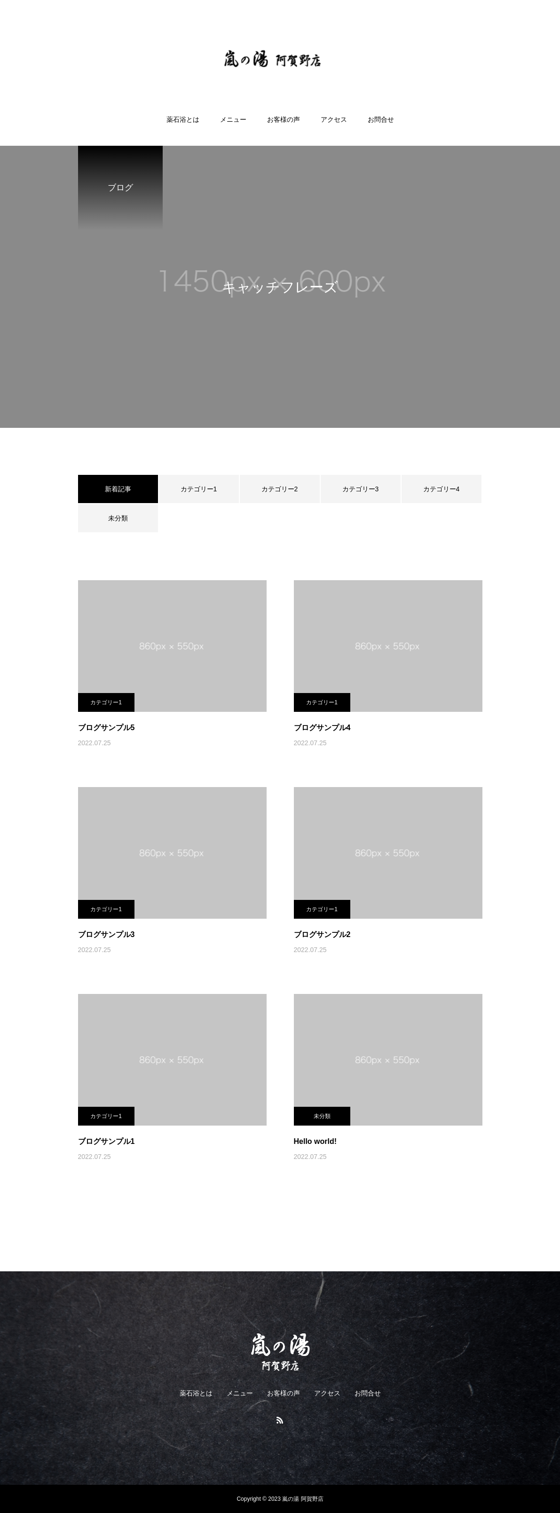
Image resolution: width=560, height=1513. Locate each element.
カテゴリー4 (441, 489)
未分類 (118, 518)
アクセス (334, 119)
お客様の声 (283, 119)
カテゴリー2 (279, 489)
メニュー (233, 119)
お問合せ (381, 119)
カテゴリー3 (360, 489)
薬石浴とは (182, 119)
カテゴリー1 (199, 489)
